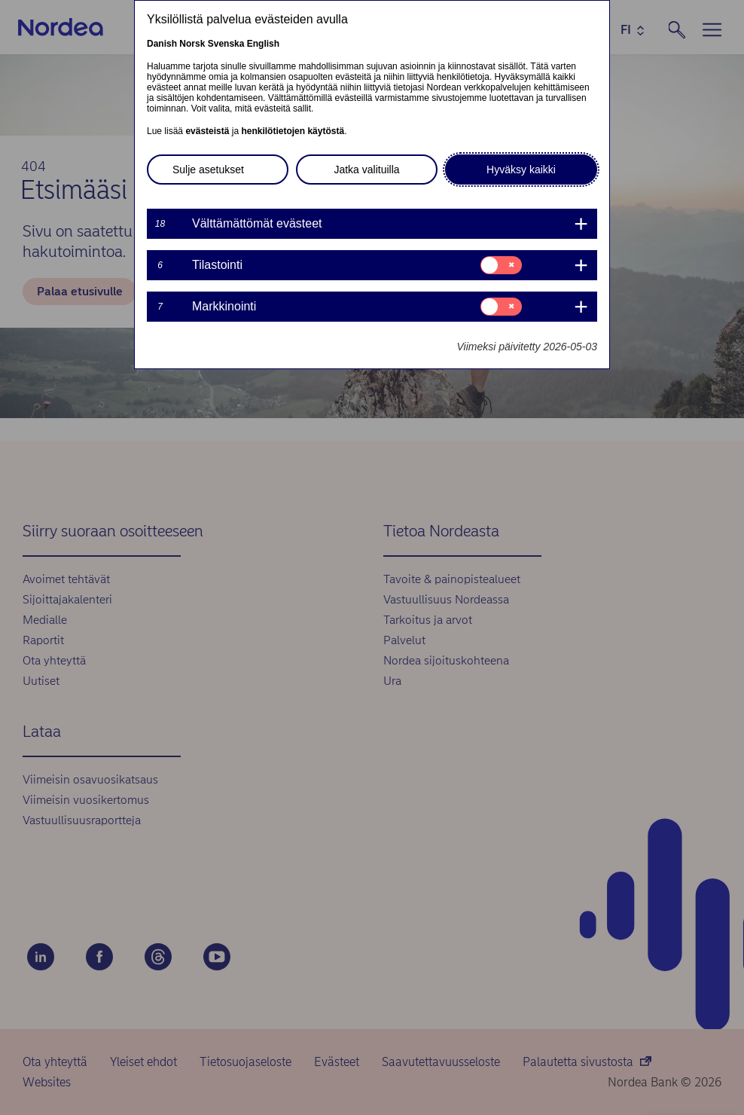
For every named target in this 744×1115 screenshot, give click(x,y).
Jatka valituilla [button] (366, 169)
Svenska (226, 43)
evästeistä (207, 131)
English (263, 43)
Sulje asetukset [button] (208, 169)
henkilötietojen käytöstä (292, 131)
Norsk (192, 43)
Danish (162, 43)
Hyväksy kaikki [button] (521, 169)
